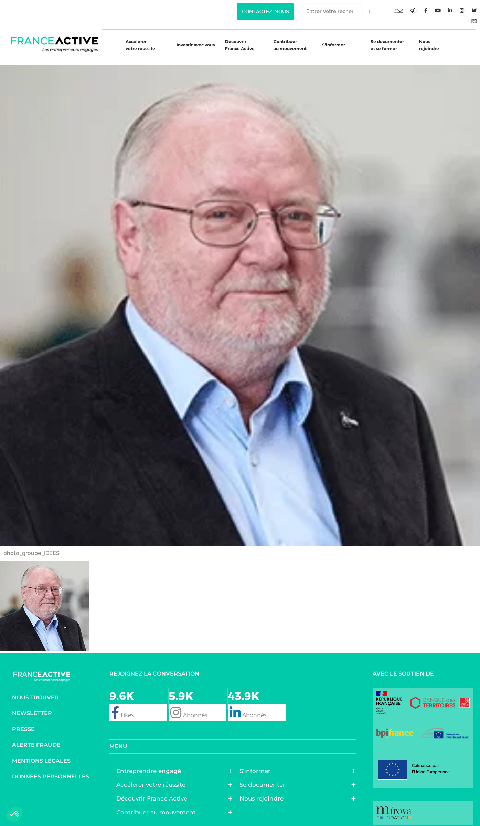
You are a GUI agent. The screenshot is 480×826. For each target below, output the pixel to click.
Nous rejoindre (428, 45)
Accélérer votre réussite (135, 45)
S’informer (331, 46)
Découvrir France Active (235, 45)
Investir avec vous (190, 46)
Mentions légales (41, 754)
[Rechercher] (370, 11)
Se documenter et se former (386, 45)
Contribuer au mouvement (287, 45)
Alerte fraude (36, 738)
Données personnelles (50, 770)
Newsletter (32, 706)
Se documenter (264, 778)
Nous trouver (35, 691)
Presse (23, 722)
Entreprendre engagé (150, 764)
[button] (14, 814)
